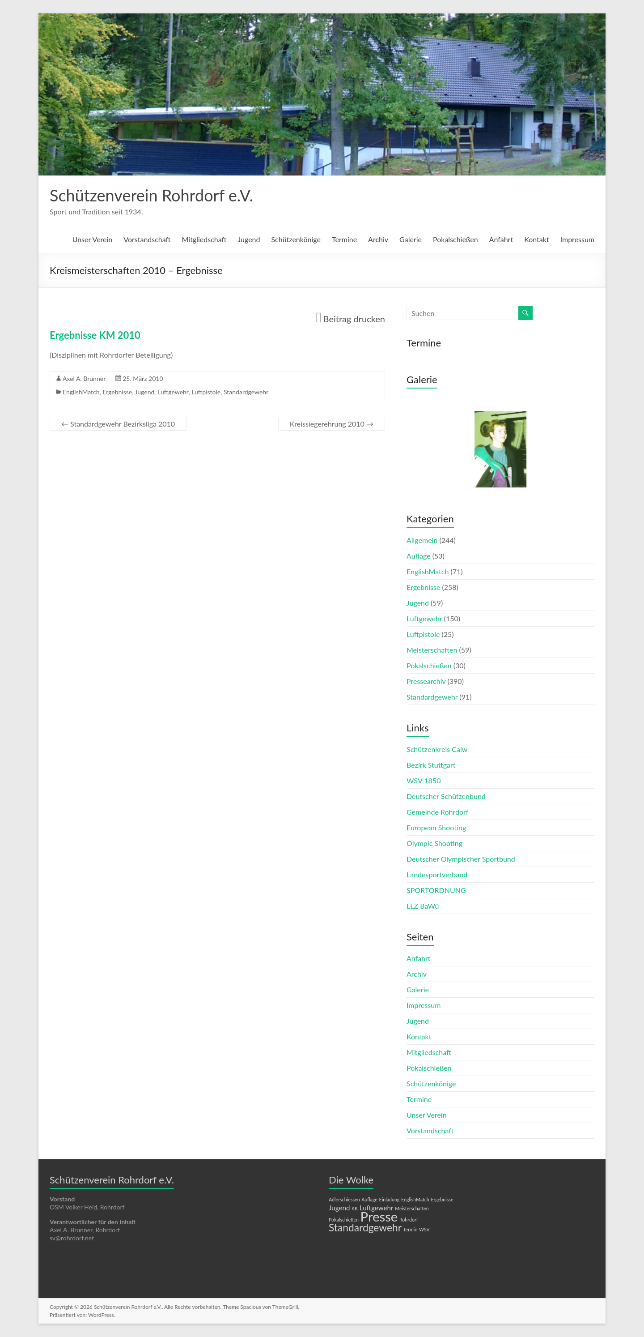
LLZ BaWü (423, 905)
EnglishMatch (81, 392)
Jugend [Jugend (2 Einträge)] (339, 1208)
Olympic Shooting (434, 843)
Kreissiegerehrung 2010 (331, 423)
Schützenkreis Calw (437, 749)
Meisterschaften (432, 649)
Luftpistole (205, 392)
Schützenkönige (295, 239)
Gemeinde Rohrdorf (437, 811)
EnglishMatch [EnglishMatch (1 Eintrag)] (415, 1199)
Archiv (378, 239)
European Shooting (436, 827)
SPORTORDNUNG (436, 890)
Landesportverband (437, 874)
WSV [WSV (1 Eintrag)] (424, 1229)
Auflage (419, 555)
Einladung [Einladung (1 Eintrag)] (389, 1199)
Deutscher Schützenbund (446, 796)
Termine (344, 239)
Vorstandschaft (146, 239)
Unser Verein (92, 239)
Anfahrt (501, 239)
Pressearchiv (426, 681)
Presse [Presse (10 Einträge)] (379, 1216)
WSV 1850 (424, 780)
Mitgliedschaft (204, 239)
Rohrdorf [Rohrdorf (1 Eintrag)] (408, 1219)
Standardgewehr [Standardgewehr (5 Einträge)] (365, 1228)
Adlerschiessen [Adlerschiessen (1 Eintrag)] (344, 1199)
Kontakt (536, 239)
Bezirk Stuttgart (431, 764)
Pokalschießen (455, 239)
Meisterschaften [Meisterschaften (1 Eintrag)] (412, 1208)
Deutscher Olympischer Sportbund (461, 858)
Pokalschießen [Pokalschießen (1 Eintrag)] (344, 1219)
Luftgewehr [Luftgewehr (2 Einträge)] (377, 1208)
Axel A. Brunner (84, 378)
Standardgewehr (246, 392)
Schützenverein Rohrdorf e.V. (151, 195)
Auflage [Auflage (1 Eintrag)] (369, 1199)
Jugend (249, 239)
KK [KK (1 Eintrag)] (355, 1208)
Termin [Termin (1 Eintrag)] (410, 1229)
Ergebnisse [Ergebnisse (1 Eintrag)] (442, 1199)
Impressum (577, 239)
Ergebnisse (117, 392)
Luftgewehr (172, 392)
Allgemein (422, 540)
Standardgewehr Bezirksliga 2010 (118, 423)
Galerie (410, 239)
